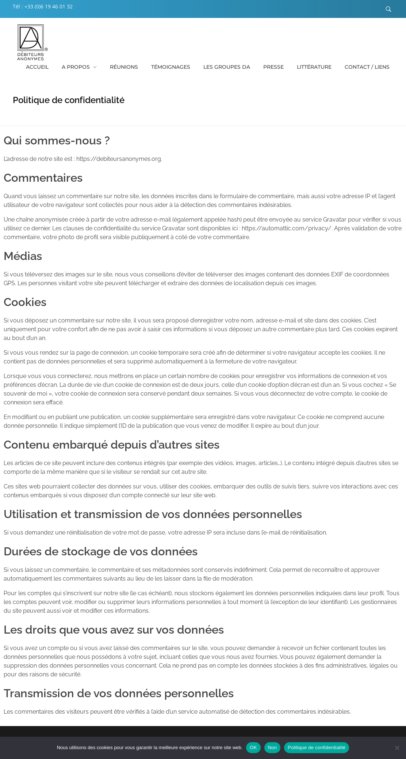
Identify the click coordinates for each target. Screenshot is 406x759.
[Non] (397, 747)
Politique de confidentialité (316, 747)
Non (272, 747)
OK (253, 747)
